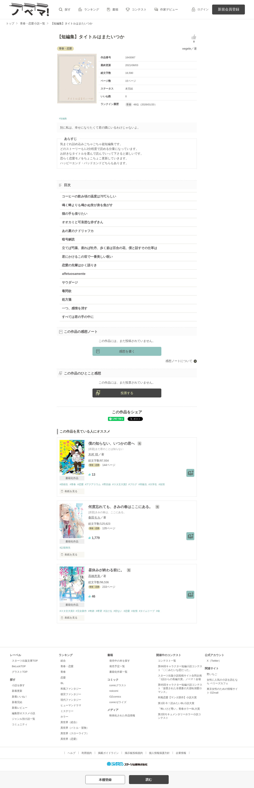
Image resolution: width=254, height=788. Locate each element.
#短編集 (64, 119)
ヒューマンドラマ (71, 707)
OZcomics (115, 698)
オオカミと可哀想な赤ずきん (82, 223)
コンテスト (139, 9)
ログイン (203, 9)
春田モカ (94, 519)
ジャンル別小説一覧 (23, 720)
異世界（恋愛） (70, 740)
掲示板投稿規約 (134, 754)
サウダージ (70, 283)
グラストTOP (19, 673)
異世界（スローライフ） (75, 735)
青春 (63, 673)
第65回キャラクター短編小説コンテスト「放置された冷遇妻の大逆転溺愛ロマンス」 (180, 690)
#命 (169, 612)
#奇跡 (94, 612)
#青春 (74, 485)
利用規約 (87, 754)
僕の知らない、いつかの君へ (112, 445)
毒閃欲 (66, 292)
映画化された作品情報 (122, 717)
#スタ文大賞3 (67, 612)
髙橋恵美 (94, 577)
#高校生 (64, 485)
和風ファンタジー (71, 690)
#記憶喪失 (65, 549)
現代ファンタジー (71, 701)
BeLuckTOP (19, 668)
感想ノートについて (178, 362)
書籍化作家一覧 (118, 673)
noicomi (113, 692)
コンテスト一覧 (167, 662)
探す (68, 9)
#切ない (124, 612)
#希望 (103, 612)
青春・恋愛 (67, 668)
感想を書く (127, 352)
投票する (127, 394)
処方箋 (66, 300)
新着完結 (17, 703)
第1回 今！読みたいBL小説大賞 (176, 704)
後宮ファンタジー (71, 696)
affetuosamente (73, 275)
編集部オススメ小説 (23, 715)
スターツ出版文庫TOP (25, 662)
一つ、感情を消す (74, 309)
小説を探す (18, 687)
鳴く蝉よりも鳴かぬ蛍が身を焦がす (87, 206)
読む (149, 779)
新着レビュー (19, 709)
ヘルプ (71, 754)
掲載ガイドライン (108, 754)
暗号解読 (68, 240)
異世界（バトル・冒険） (75, 729)
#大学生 (162, 485)
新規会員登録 (228, 9)
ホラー (64, 718)
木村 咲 (93, 455)
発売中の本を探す (119, 662)
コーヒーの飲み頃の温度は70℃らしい (89, 197)
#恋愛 (82, 485)
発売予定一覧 (117, 668)
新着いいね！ (19, 698)
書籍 (115, 9)
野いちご (212, 676)
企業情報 (181, 754)
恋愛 (63, 679)
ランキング (91, 9)
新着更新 (17, 692)
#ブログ (140, 485)
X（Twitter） (214, 662)
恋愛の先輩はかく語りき (79, 266)
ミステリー (67, 712)
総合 (63, 662)
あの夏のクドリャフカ (78, 232)
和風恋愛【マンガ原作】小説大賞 (177, 699)
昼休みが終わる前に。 (106, 572)
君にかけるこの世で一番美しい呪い (87, 257)
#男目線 (111, 485)
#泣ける (112, 612)
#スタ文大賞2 (126, 485)
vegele (186, 48)
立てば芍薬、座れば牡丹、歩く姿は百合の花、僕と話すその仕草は (109, 249)
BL (62, 685)
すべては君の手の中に (78, 318)
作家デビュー (169, 9)
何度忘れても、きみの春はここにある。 (121, 508)
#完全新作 (83, 612)
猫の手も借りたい (74, 214)
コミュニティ (19, 726)
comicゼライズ (117, 703)
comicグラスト (117, 687)
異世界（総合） (70, 724)
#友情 (172, 485)
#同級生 (151, 485)
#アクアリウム (96, 485)
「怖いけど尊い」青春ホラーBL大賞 (179, 710)
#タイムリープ (156, 612)
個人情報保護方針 (159, 754)
